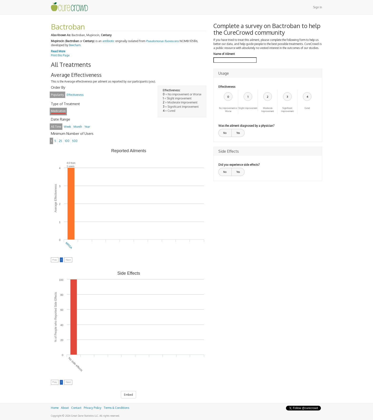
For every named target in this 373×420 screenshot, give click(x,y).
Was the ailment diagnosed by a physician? (246, 125)
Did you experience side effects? (239, 164)
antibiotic (108, 41)
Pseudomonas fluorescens (162, 41)
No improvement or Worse (228, 109)
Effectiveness (226, 86)
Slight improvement (247, 108)
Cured (307, 108)
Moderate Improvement (267, 109)
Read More (58, 51)
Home (55, 408)
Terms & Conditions (116, 408)
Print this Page (60, 55)
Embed (128, 394)
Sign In (317, 7)
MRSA (69, 245)
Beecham (74, 45)
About (65, 408)
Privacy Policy (92, 408)
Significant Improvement (287, 109)
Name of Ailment (224, 54)
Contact (76, 408)
